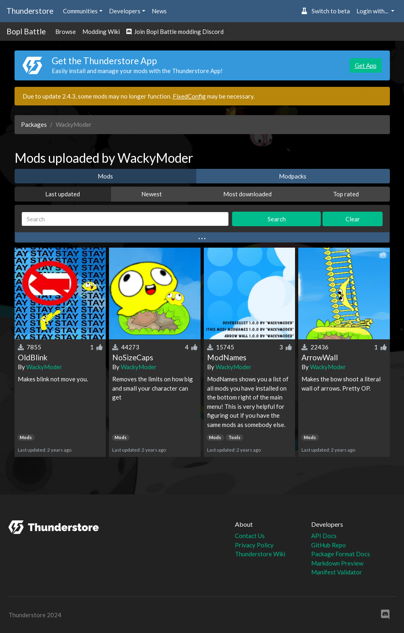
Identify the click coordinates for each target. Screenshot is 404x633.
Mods (105, 176)
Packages (34, 124)
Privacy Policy (254, 545)
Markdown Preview (337, 563)
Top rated (346, 194)
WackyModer (44, 366)
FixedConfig (189, 96)
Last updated (62, 194)
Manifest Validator (336, 572)
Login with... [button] (372, 11)
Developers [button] (124, 11)
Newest (151, 194)
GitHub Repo (328, 545)
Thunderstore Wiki (260, 553)
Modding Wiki (101, 31)
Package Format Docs (340, 553)
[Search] (125, 219)
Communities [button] (80, 11)
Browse (65, 31)
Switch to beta (325, 11)
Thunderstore (29, 10)
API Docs (324, 535)
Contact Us (250, 535)
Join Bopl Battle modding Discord (175, 31)
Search (277, 219)
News (159, 11)
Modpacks (292, 176)
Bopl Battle (26, 31)
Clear (352, 219)
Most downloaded (247, 194)
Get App (366, 65)
